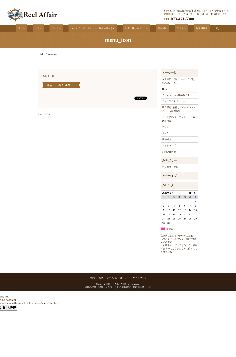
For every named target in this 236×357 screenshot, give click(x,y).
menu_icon (45, 114)
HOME (165, 89)
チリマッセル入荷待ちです (176, 95)
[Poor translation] (12, 308)
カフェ (49, 28)
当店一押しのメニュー (134, 28)
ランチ (36, 28)
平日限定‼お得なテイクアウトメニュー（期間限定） (179, 109)
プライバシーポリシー (118, 278)
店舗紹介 (155, 28)
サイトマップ (169, 145)
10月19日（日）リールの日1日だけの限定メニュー (178, 81)
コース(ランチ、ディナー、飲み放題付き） (95, 28)
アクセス (170, 28)
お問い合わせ (169, 151)
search (200, 28)
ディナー (62, 28)
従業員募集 (186, 28)
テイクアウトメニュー (173, 101)
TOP (41, 54)
